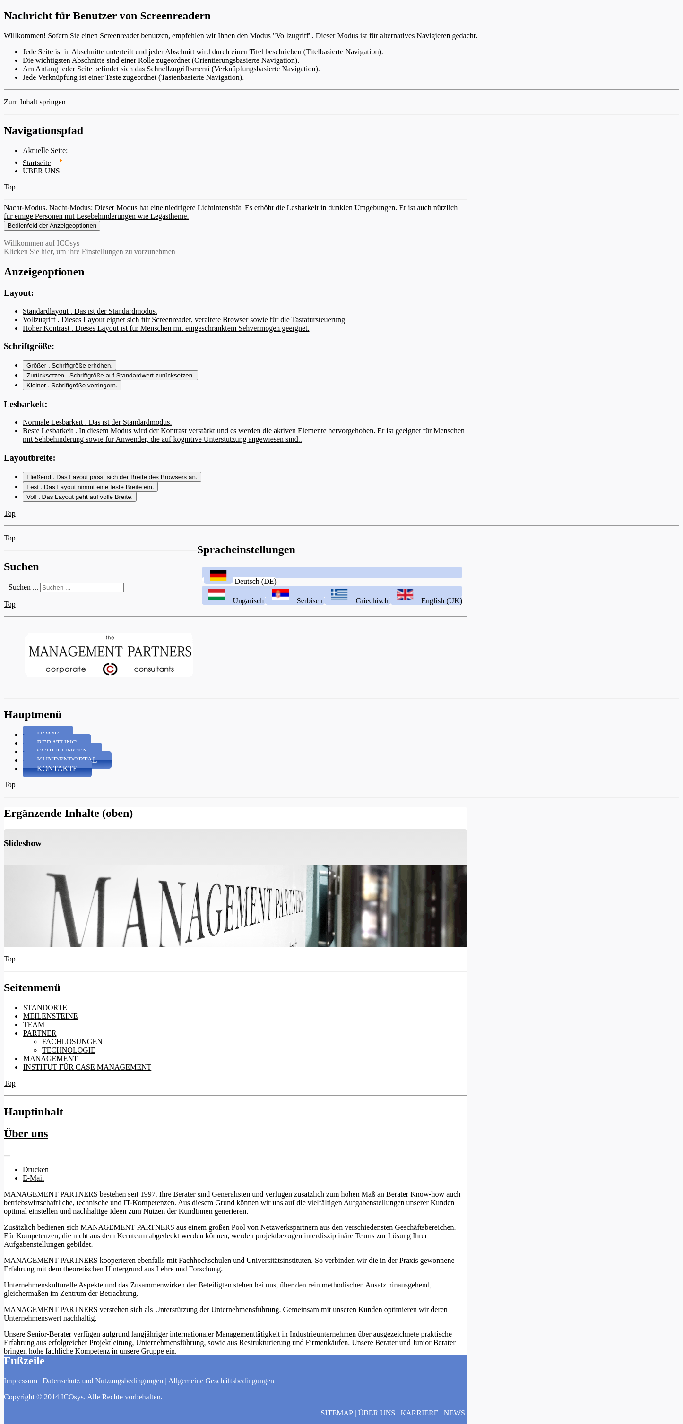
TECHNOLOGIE (68, 1058)
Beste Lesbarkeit (244, 442)
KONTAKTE (57, 776)
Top (10, 187)
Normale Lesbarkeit (97, 430)
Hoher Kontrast (166, 335)
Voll (79, 504)
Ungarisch (234, 608)
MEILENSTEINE (50, 1024)
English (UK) (426, 608)
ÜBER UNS (377, 1413)
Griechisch (357, 608)
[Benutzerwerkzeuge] (7, 1164)
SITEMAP (337, 1413)
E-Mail (33, 1186)
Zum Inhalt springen (35, 102)
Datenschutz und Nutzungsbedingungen (103, 1381)
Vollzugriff (185, 327)
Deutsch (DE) (239, 589)
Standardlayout (90, 318)
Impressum (20, 1381)
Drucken (36, 1177)
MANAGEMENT (50, 1066)
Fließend (112, 484)
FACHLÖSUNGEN (72, 1049)
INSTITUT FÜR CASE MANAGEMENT (87, 1075)
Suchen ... (23, 595)
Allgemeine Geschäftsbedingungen (221, 1381)
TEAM (33, 1032)
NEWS (454, 1413)
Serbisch (295, 608)
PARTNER (39, 1041)
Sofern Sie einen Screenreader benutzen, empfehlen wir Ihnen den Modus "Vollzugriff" (180, 36)
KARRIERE (419, 1413)
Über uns (26, 1141)
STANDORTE (45, 1015)
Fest (90, 494)
